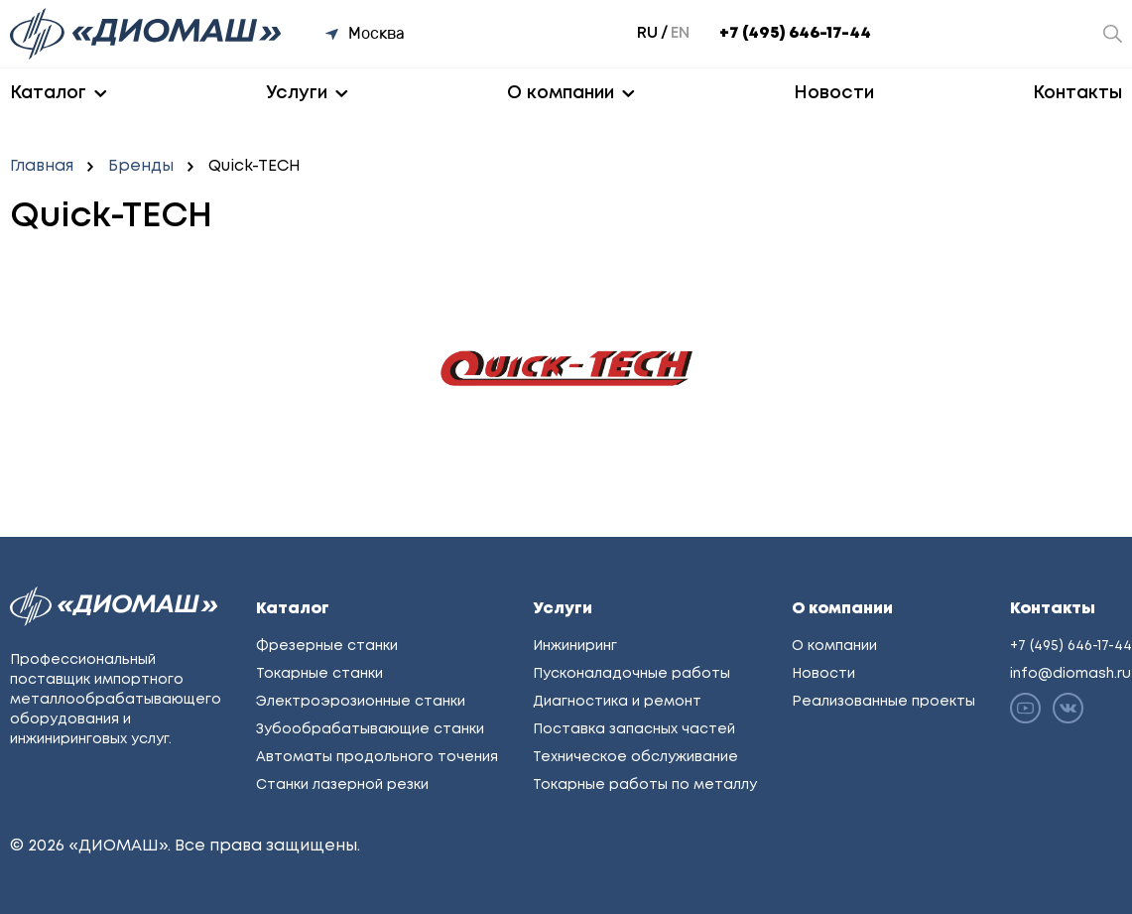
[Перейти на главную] (148, 34)
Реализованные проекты (883, 702)
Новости (834, 93)
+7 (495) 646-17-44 (795, 33)
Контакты (1077, 93)
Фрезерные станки (327, 646)
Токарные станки (319, 674)
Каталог (48, 93)
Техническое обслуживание (635, 757)
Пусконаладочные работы (631, 674)
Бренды (141, 166)
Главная (41, 166)
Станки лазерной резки (342, 785)
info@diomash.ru (1070, 674)
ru (647, 33)
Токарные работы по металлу (645, 785)
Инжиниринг (575, 646)
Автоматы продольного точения (377, 757)
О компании (560, 93)
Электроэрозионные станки (360, 702)
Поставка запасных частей (634, 729)
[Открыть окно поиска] (1112, 34)
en (680, 33)
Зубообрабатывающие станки (370, 729)
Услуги (296, 93)
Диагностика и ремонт (617, 702)
